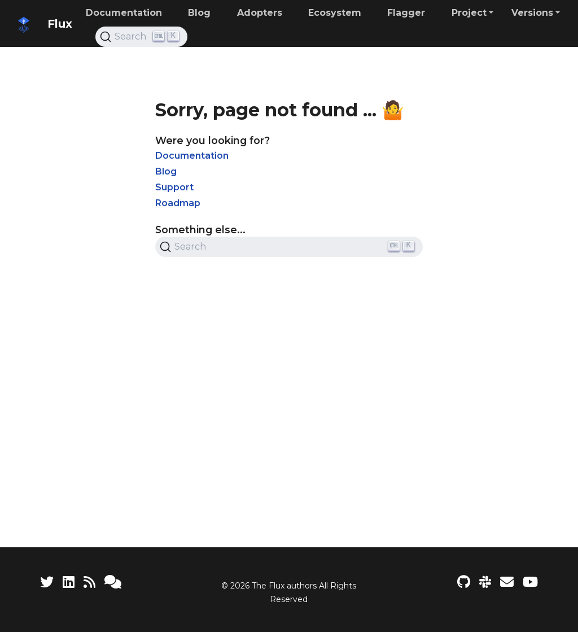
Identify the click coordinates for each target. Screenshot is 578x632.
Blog (166, 171)
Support (174, 187)
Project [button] (469, 12)
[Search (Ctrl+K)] (141, 37)
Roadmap (177, 203)
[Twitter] (47, 582)
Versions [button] (532, 12)
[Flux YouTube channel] (530, 582)
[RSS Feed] (89, 582)
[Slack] (485, 582)
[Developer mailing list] (507, 582)
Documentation (192, 155)
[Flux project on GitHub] (463, 582)
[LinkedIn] (69, 582)
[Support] (112, 582)
